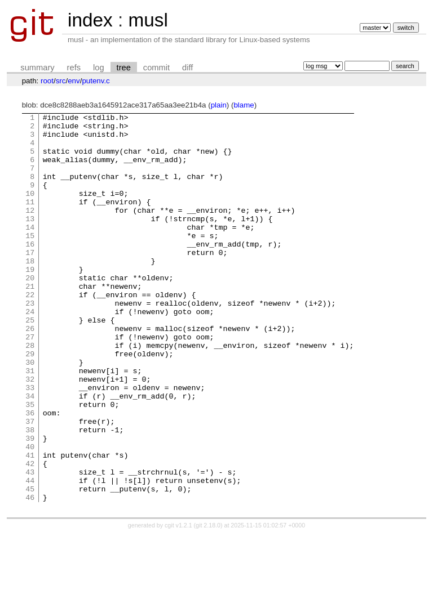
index (90, 20)
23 (29, 342)
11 (29, 220)
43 (29, 544)
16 (29, 271)
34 (29, 453)
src (61, 81)
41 (29, 524)
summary (37, 67)
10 (29, 210)
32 (29, 433)
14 (29, 250)
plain (219, 105)
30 (29, 413)
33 (29, 443)
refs (74, 67)
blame (243, 105)
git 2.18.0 (208, 602)
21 (29, 321)
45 (29, 565)
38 (29, 494)
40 (29, 514)
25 (29, 362)
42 (29, 534)
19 (29, 301)
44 (29, 554)
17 (29, 281)
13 (29, 240)
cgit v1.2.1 (178, 602)
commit (156, 67)
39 (29, 504)
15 (29, 261)
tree (124, 67)
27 (29, 382)
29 (29, 402)
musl (147, 20)
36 (29, 473)
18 (29, 291)
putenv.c (95, 81)
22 (29, 331)
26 (29, 372)
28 (29, 392)
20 (29, 311)
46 (29, 575)
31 (29, 423)
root (47, 81)
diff (187, 67)
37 (29, 483)
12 (29, 230)
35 (29, 463)
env (74, 81)
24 (29, 352)
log (98, 67)
